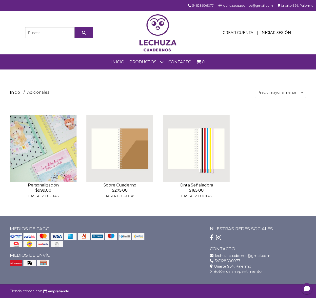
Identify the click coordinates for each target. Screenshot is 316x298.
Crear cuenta (238, 32)
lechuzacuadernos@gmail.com (240, 255)
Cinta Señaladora (196, 185)
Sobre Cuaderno (119, 185)
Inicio (117, 62)
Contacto (180, 62)
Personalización (43, 185)
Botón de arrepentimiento (236, 271)
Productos (146, 61)
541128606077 (225, 261)
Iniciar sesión (275, 32)
